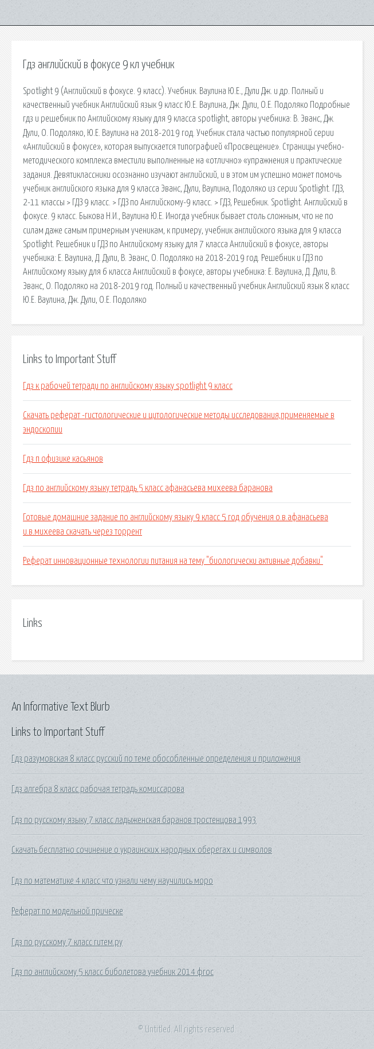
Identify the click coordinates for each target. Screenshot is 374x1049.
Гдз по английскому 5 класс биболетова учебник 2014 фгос (112, 972)
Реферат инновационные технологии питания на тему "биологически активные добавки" (173, 561)
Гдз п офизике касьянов (63, 458)
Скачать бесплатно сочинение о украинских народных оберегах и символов (141, 850)
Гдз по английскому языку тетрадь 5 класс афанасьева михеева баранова (148, 488)
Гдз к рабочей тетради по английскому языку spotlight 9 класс (128, 386)
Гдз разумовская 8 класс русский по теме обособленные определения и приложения (156, 758)
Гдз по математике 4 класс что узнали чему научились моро (112, 881)
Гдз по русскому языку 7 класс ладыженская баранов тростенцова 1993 (134, 820)
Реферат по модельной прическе (67, 911)
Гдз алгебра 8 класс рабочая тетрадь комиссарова (97, 789)
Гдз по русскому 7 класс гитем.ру (67, 942)
